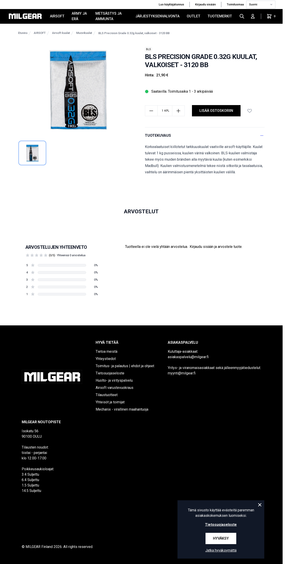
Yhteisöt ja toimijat (110, 402)
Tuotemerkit (220, 16)
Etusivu (22, 33)
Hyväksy (221, 538)
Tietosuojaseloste (110, 373)
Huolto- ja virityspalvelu (114, 380)
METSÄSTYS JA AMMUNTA (108, 16)
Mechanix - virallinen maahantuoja (122, 409)
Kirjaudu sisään (205, 4)
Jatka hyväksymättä (220, 550)
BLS (148, 49)
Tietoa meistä (106, 351)
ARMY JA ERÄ (79, 16)
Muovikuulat (84, 33)
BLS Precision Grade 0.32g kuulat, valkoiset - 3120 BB (134, 33)
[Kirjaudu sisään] (252, 16)
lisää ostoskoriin (216, 110)
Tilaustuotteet (107, 395)
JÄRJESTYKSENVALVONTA (157, 16)
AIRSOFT (57, 16)
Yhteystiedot (106, 359)
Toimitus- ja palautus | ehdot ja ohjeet (125, 366)
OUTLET (193, 16)
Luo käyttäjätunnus (171, 4)
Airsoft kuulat (61, 33)
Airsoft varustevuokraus (114, 387)
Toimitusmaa (235, 4)
